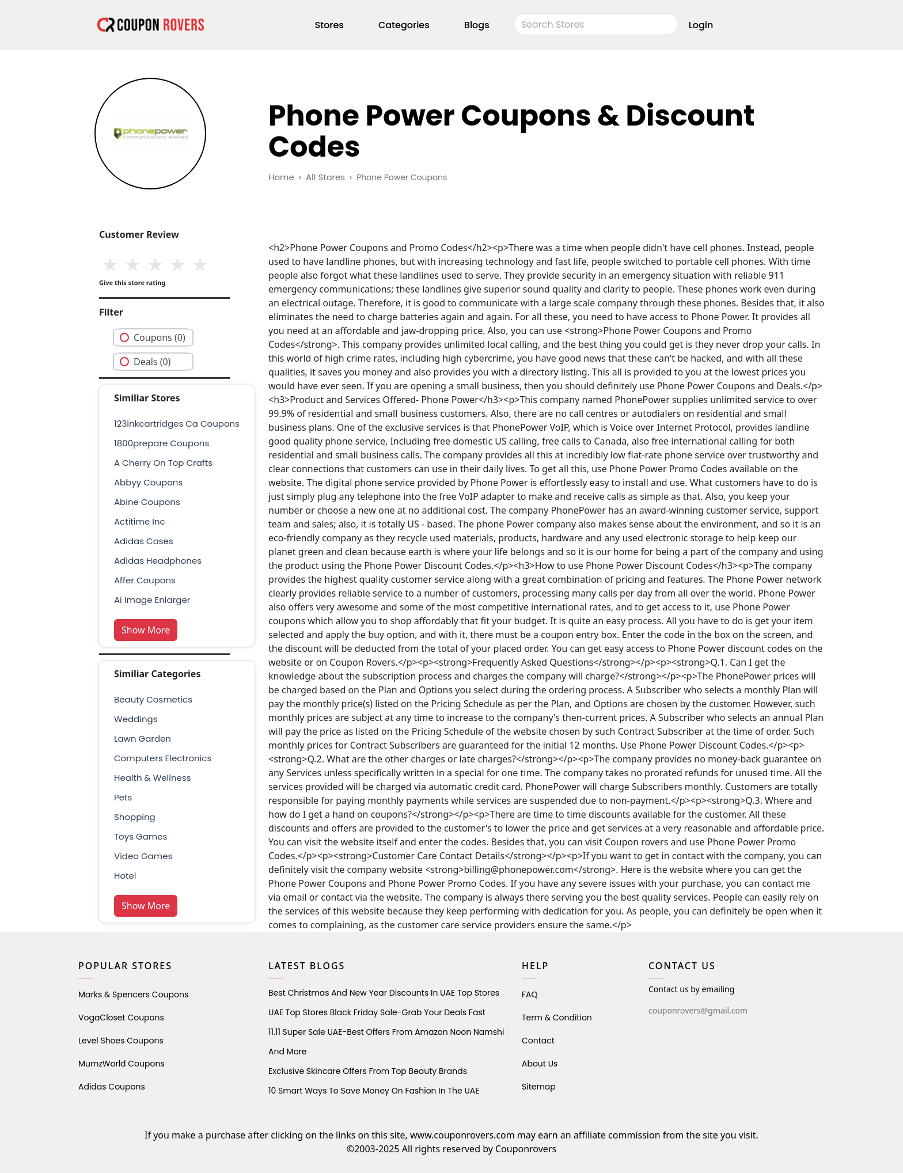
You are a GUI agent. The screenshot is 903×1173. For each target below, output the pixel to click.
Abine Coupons (147, 502)
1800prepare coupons (161, 443)
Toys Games (140, 836)
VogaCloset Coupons (121, 1017)
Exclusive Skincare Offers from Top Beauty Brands (367, 1071)
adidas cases (143, 541)
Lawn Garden (142, 738)
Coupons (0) (159, 337)
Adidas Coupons (111, 1086)
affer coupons (145, 580)
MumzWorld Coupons (121, 1063)
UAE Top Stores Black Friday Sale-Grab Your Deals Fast (376, 1012)
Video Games (143, 856)
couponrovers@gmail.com (698, 1010)
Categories (404, 25)
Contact (538, 1040)
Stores (329, 25)
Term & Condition (557, 1017)
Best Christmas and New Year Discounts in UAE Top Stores (383, 993)
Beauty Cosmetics (153, 699)
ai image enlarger (152, 600)
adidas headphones (158, 561)
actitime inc (139, 521)
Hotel (125, 876)
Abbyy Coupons (148, 482)
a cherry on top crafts (163, 463)
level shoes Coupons (121, 1040)
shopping (134, 817)
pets (123, 797)
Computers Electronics (162, 758)
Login (701, 25)
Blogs (477, 25)
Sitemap (539, 1086)
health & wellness (152, 778)
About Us (539, 1063)
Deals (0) (152, 361)
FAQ (530, 994)
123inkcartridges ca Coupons (177, 423)
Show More (146, 630)
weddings (135, 719)
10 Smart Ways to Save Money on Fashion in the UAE (373, 1090)
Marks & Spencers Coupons (133, 994)
